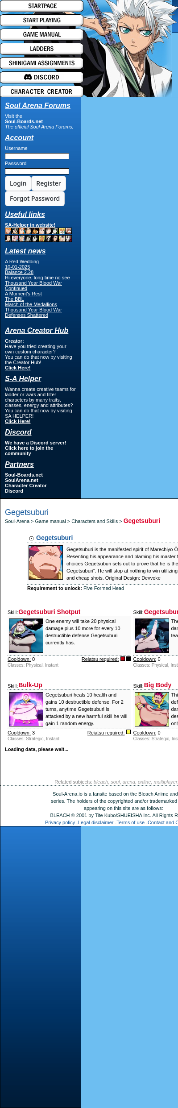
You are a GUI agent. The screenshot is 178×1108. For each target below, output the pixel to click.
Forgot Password (35, 198)
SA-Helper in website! (38, 232)
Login (18, 183)
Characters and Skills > (97, 521)
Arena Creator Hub (36, 330)
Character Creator (26, 485)
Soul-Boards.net (24, 121)
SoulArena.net (21, 480)
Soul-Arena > (20, 521)
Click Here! (17, 367)
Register (48, 183)
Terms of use (130, 822)
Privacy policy (60, 822)
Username (16, 148)
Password (15, 163)
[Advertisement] (40, 969)
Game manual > (53, 521)
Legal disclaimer (95, 822)
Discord (14, 491)
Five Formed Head (103, 588)
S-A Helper (23, 378)
